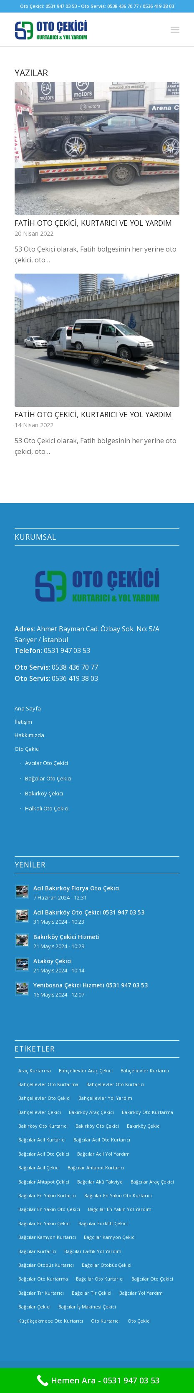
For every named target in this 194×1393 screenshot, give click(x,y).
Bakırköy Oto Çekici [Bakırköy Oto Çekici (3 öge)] (97, 1126)
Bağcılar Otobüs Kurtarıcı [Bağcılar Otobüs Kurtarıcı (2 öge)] (46, 1265)
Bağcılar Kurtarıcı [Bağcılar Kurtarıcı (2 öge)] (37, 1251)
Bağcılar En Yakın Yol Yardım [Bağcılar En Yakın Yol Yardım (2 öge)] (119, 1209)
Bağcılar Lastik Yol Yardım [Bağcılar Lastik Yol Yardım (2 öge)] (92, 1251)
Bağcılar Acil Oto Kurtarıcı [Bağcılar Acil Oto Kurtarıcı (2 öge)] (101, 1139)
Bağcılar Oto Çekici (48, 778)
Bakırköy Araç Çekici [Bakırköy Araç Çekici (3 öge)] (91, 1112)
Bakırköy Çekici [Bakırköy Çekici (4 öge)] (144, 1126)
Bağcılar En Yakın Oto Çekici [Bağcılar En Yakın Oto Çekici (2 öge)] (49, 1209)
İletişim (23, 721)
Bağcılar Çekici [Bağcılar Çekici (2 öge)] (34, 1306)
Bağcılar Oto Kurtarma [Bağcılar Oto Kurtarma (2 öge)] (43, 1279)
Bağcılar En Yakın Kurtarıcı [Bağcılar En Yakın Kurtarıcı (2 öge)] (47, 1195)
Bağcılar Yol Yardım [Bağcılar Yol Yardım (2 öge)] (141, 1293)
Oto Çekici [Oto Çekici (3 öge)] (139, 1321)
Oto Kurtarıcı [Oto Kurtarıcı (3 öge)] (105, 1321)
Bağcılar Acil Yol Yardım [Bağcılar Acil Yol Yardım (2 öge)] (103, 1154)
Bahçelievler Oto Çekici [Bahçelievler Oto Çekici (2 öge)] (44, 1098)
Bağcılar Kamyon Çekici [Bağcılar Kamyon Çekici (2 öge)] (110, 1237)
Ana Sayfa (28, 708)
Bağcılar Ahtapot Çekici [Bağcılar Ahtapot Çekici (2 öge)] (43, 1182)
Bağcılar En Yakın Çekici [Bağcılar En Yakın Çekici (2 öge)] (44, 1223)
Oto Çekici (27, 749)
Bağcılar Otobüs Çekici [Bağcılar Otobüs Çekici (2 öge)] (106, 1265)
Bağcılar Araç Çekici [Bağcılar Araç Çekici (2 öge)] (152, 1182)
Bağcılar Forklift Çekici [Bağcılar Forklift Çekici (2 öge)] (103, 1223)
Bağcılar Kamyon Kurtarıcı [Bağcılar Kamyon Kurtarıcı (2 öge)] (47, 1237)
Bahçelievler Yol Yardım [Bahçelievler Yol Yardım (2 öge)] (105, 1098)
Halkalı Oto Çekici (46, 808)
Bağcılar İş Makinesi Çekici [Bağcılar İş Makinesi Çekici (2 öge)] (87, 1306)
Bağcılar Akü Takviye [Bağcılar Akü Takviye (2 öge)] (100, 1182)
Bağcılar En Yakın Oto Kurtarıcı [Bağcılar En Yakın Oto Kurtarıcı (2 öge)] (118, 1195)
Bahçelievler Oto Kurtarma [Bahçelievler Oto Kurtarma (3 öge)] (48, 1084)
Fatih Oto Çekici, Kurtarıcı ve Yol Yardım (93, 223)
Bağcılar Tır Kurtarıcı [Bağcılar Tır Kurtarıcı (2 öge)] (41, 1293)
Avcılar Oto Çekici (46, 763)
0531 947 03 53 (67, 650)
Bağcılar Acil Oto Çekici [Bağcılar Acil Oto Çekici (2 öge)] (43, 1154)
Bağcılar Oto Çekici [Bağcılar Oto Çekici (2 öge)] (152, 1279)
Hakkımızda (29, 735)
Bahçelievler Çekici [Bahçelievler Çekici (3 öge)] (39, 1112)
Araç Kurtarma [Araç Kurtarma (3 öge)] (34, 1070)
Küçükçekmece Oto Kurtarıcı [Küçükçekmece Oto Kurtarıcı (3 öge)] (50, 1321)
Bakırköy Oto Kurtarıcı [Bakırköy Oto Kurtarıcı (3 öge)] (43, 1126)
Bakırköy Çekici (44, 793)
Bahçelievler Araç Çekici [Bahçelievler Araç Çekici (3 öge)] (86, 1070)
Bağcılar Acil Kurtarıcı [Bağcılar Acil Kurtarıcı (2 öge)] (42, 1139)
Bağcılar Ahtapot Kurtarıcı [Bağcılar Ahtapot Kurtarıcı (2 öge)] (96, 1167)
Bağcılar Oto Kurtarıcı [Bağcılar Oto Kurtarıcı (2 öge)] (99, 1279)
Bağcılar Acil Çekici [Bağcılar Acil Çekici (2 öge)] (39, 1167)
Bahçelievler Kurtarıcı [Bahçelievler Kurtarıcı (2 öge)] (145, 1070)
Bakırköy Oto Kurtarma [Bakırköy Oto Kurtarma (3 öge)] (147, 1112)
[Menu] (175, 30)
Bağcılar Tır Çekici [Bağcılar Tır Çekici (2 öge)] (91, 1293)
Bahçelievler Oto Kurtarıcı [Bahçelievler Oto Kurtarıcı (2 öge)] (115, 1084)
